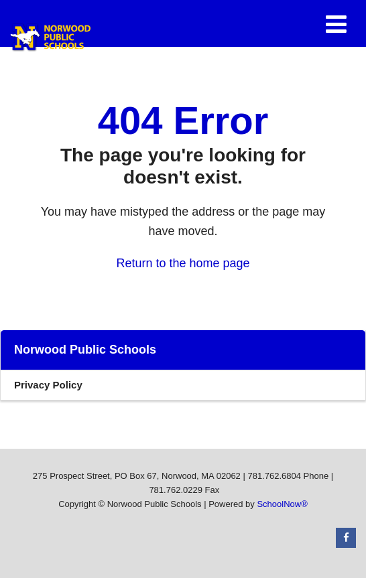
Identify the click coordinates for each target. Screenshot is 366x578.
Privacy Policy (48, 384)
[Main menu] (336, 23)
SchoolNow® (282, 504)
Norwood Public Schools (85, 349)
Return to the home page (182, 263)
